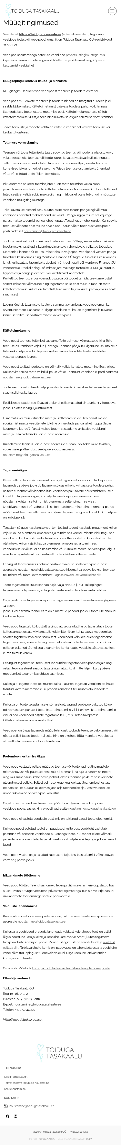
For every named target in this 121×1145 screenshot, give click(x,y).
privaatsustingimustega (82, 55)
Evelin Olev (85, 1139)
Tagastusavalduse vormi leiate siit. (77, 575)
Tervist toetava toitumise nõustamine (26, 1082)
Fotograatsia (46, 1139)
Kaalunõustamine (15, 1088)
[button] (112, 11)
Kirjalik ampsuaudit (15, 1076)
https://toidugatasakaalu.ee (40, 34)
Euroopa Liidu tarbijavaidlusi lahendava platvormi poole (71, 968)
